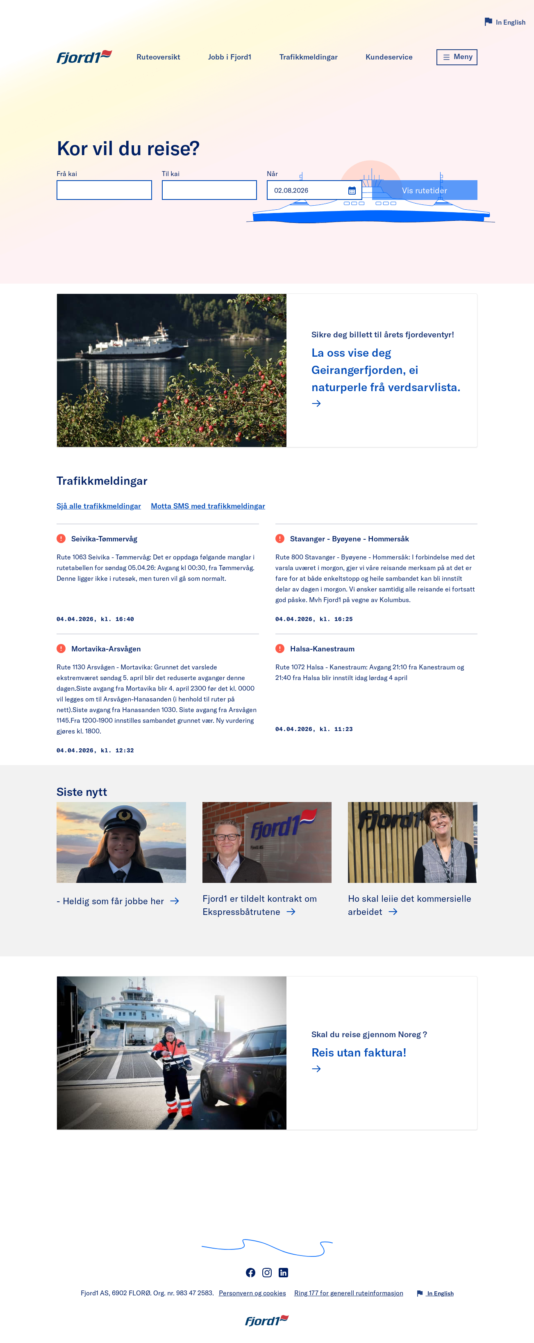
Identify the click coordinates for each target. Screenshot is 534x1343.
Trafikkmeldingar (308, 56)
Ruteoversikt (158, 56)
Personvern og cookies (252, 1293)
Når (272, 173)
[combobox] (96, 190)
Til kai (171, 173)
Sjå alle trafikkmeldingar (99, 505)
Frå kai (67, 173)
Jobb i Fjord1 (230, 56)
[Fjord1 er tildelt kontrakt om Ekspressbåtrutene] (267, 841)
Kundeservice (389, 56)
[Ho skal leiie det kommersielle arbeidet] (412, 841)
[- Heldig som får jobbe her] (121, 841)
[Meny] (456, 57)
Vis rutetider (424, 190)
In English (511, 22)
